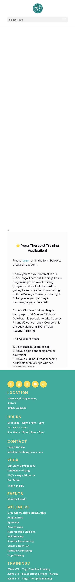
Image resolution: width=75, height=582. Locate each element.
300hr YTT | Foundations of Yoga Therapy (32, 524)
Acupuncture (15, 468)
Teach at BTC (15, 436)
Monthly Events (16, 449)
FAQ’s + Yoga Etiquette (21, 425)
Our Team (13, 430)
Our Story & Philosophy (21, 416)
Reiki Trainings (16, 543)
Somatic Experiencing (20, 491)
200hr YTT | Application (21, 558)
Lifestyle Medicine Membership (26, 463)
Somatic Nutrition (18, 496)
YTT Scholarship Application (24, 533)
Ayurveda (13, 472)
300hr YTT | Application (21, 563)
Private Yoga (15, 477)
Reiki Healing (15, 486)
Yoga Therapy (15, 505)
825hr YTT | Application (21, 567)
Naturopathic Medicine (21, 482)
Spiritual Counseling (19, 501)
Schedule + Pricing (18, 421)
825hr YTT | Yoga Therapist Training (29, 529)
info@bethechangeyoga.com (25, 402)
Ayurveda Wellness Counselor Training (31, 538)
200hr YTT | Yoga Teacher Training (28, 519)
